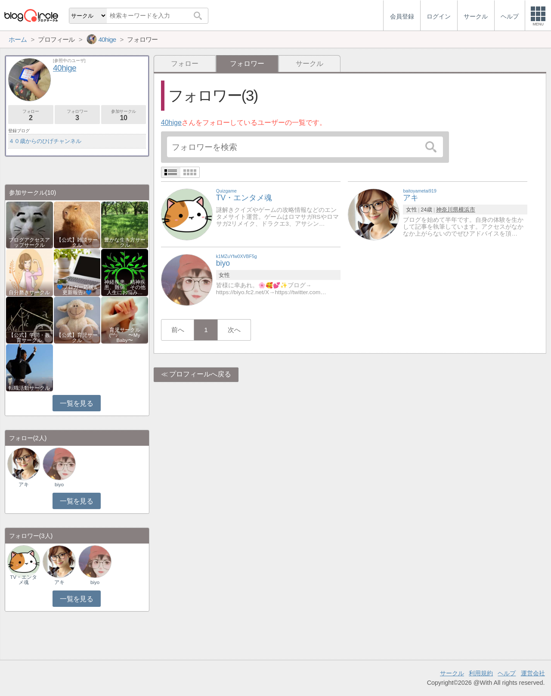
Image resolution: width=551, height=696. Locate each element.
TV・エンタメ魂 (23, 580)
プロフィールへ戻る (200, 374)
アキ (24, 484)
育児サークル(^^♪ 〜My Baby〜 (124, 335)
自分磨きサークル (29, 292)
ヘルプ (507, 673)
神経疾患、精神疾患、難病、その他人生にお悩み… (124, 287)
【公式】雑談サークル (77, 242)
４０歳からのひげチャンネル (45, 141)
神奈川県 (447, 209)
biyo (59, 484)
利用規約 (481, 673)
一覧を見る (76, 403)
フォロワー (77, 115)
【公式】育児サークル (77, 337)
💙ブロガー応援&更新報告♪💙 (77, 290)
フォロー (184, 63)
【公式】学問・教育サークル (29, 337)
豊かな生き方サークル (124, 242)
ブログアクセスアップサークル (29, 242)
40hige (171, 122)
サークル (309, 63)
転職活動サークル (29, 388)
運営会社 (533, 673)
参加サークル (123, 115)
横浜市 (466, 209)
